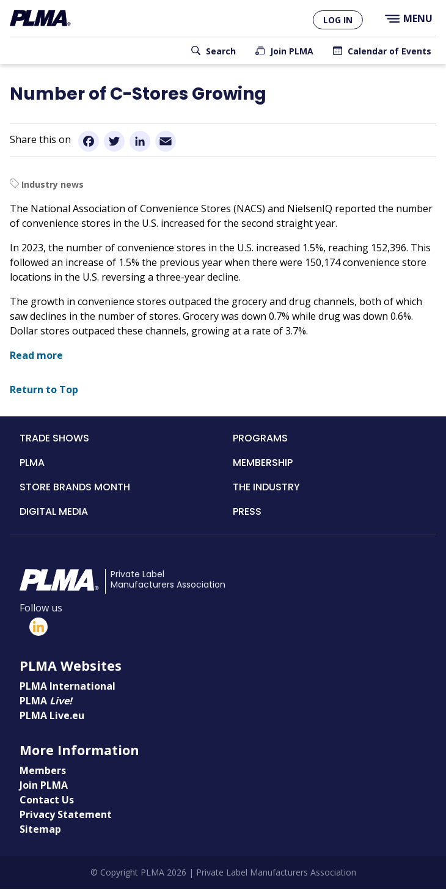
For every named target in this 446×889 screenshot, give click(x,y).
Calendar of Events (389, 51)
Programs (260, 438)
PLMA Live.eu (52, 715)
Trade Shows (54, 438)
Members (43, 770)
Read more (36, 355)
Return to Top (44, 389)
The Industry (266, 487)
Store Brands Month (75, 487)
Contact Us (47, 799)
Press (247, 511)
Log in (338, 20)
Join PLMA (291, 51)
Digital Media (54, 511)
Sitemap (40, 829)
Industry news (52, 184)
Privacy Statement (66, 814)
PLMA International (67, 686)
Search (221, 51)
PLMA (32, 463)
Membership (263, 463)
